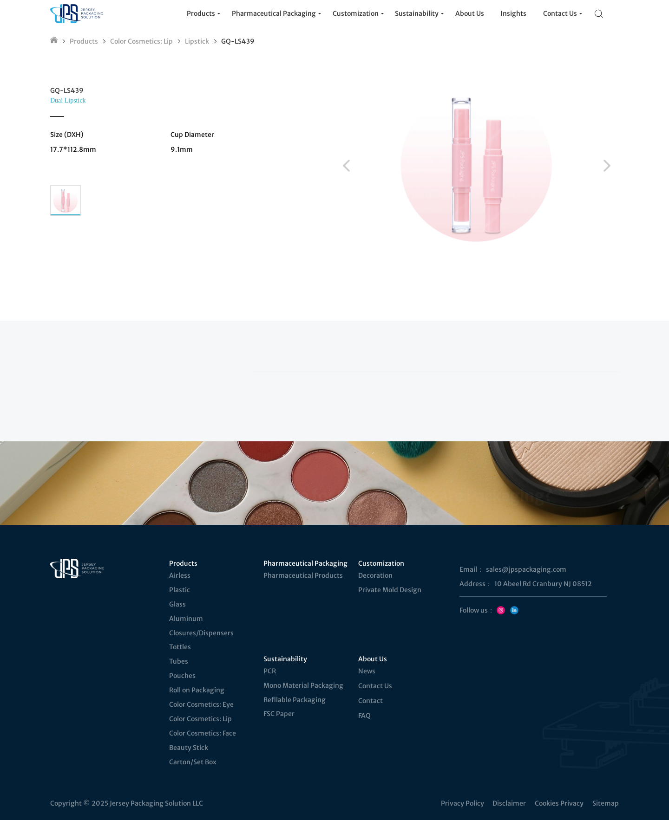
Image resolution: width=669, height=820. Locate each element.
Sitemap (605, 803)
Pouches (182, 675)
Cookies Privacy (559, 803)
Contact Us (375, 686)
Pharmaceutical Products (303, 575)
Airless (179, 575)
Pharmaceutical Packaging (305, 563)
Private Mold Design (389, 590)
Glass (177, 604)
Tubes (178, 661)
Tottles (180, 647)
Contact (370, 701)
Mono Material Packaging (303, 685)
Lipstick (197, 41)
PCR (269, 671)
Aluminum (186, 618)
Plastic (179, 590)
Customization (381, 563)
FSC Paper (279, 714)
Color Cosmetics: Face (202, 733)
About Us (372, 659)
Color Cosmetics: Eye (201, 704)
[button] (346, 166)
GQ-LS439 (238, 41)
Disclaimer (509, 803)
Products (84, 41)
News (366, 671)
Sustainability (285, 659)
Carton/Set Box (192, 762)
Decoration (375, 575)
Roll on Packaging (196, 690)
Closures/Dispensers (201, 633)
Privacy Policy (462, 803)
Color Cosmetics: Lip (141, 41)
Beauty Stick (188, 747)
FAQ (364, 715)
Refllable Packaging (294, 700)
